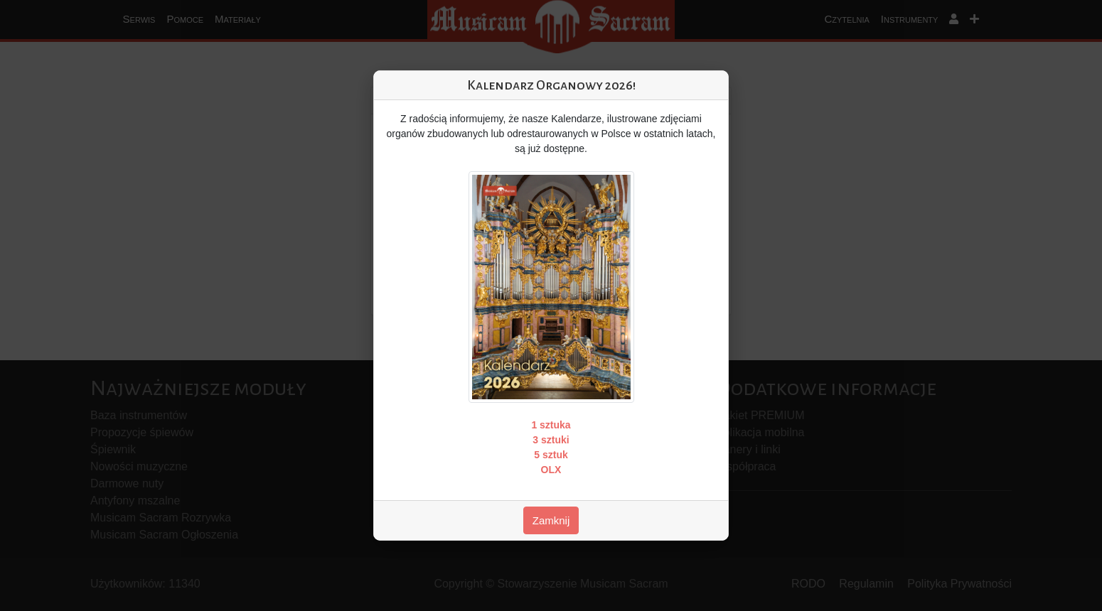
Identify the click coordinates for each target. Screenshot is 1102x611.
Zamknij (551, 520)
